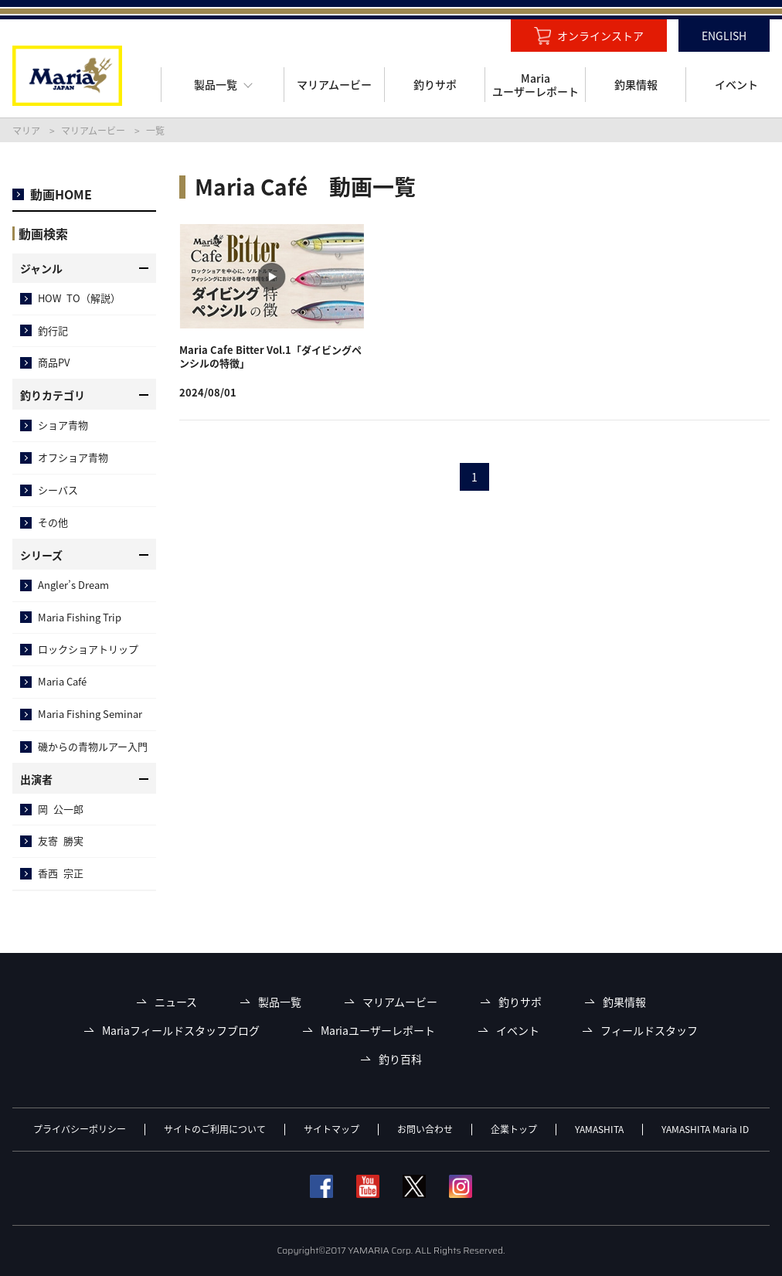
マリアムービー (93, 131)
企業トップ (514, 1129)
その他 (53, 522)
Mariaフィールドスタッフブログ (181, 1030)
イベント (517, 1030)
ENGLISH (724, 35)
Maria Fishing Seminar (90, 713)
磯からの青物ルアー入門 (93, 746)
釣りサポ (520, 1002)
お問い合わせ (425, 1129)
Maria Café (62, 681)
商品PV (54, 362)
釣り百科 (400, 1059)
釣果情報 (624, 1002)
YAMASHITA (599, 1129)
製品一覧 (279, 1002)
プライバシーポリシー (79, 1129)
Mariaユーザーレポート (378, 1030)
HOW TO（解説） (79, 298)
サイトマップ (331, 1129)
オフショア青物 (73, 457)
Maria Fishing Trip (79, 617)
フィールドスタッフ (649, 1030)
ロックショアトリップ (88, 648)
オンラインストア (600, 35)
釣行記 (53, 330)
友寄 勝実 (60, 840)
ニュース (176, 1002)
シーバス (58, 489)
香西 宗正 (60, 873)
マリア (26, 131)
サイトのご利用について (215, 1129)
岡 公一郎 (60, 808)
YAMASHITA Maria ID (705, 1129)
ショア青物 (63, 424)
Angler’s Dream (73, 584)
